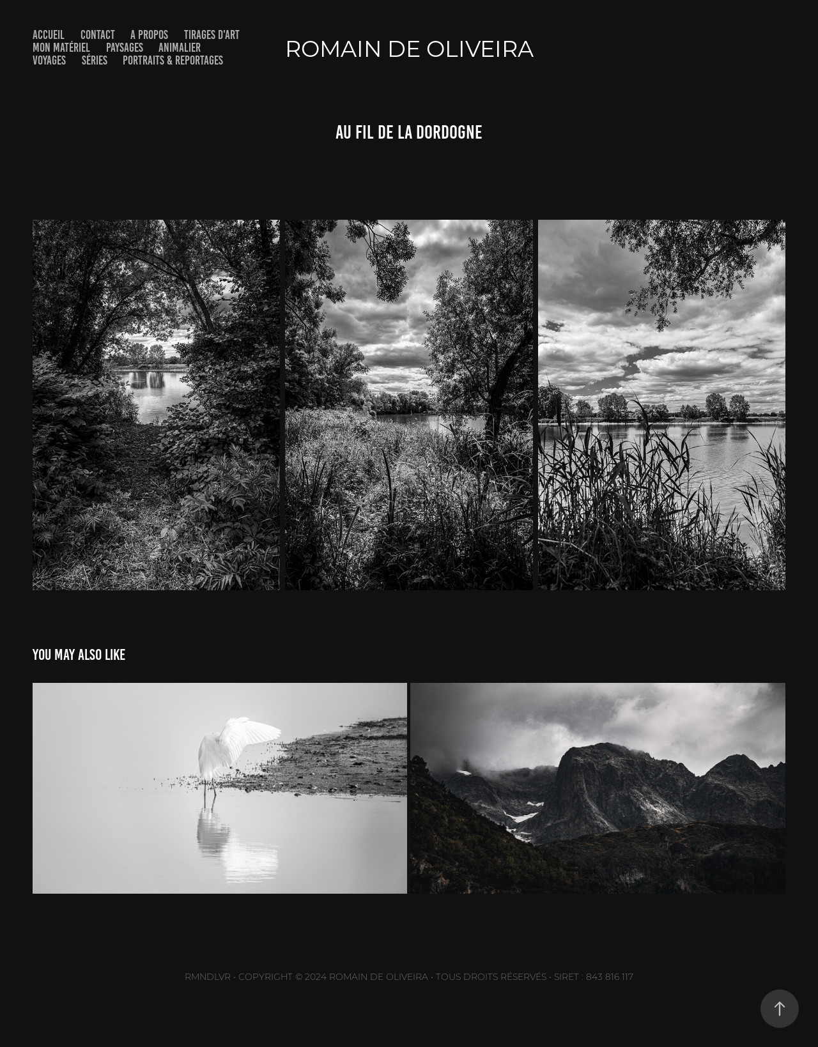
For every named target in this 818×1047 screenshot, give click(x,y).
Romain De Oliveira (409, 48)
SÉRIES (94, 60)
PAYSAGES (124, 47)
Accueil (49, 35)
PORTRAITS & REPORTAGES (173, 60)
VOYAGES (49, 60)
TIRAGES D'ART (212, 35)
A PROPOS (149, 35)
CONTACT (98, 35)
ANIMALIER (179, 47)
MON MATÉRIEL (61, 47)
